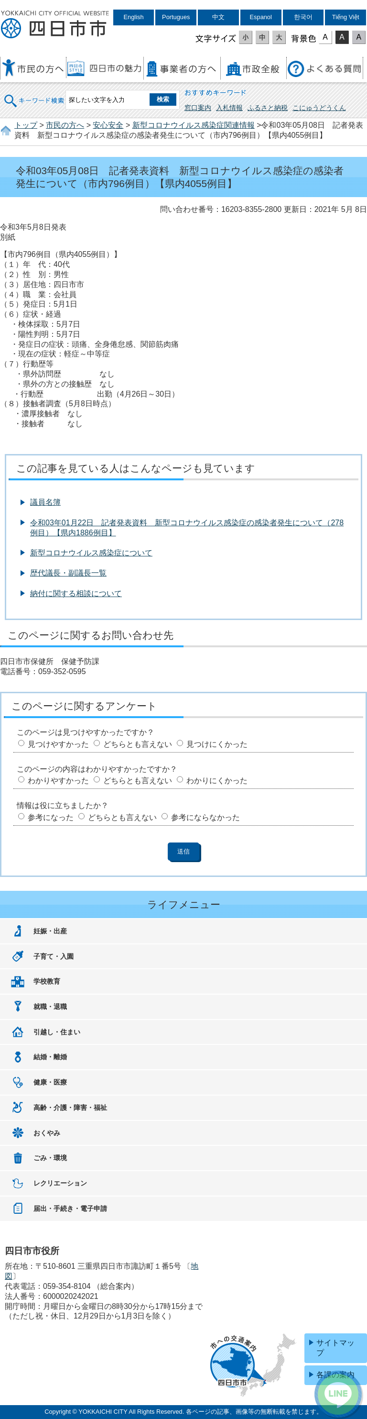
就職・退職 (50, 1006)
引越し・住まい (56, 1032)
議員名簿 (45, 502)
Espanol (261, 17)
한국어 (303, 17)
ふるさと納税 (268, 107)
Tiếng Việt (345, 17)
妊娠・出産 (50, 931)
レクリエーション (60, 1183)
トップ (25, 125)
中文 (218, 17)
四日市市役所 (55, 25)
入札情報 (229, 107)
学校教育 (46, 981)
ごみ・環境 (50, 1158)
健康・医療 (50, 1082)
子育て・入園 (53, 956)
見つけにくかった (217, 744)
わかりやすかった (58, 780)
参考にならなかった (205, 817)
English (134, 17)
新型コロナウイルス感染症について (91, 553)
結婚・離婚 (50, 1057)
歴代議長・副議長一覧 (68, 573)
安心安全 (108, 125)
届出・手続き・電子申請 (70, 1208)
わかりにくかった (217, 780)
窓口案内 (197, 107)
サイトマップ (335, 1348)
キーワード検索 (34, 94)
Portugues (176, 17)
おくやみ (46, 1133)
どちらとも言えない (137, 744)
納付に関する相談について (76, 593)
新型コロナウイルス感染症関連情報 (193, 125)
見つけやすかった (58, 744)
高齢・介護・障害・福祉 (70, 1107)
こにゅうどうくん (319, 107)
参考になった (51, 817)
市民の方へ (65, 125)
